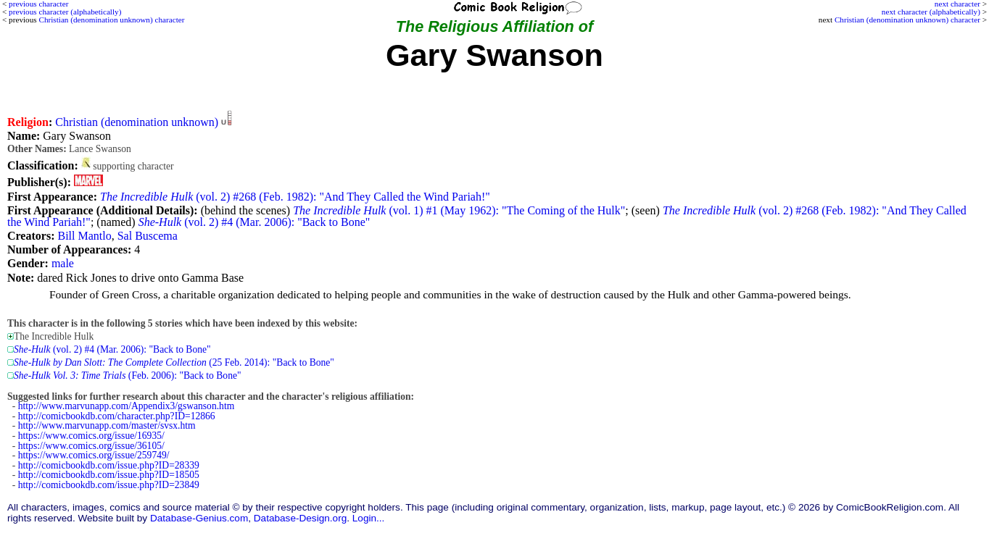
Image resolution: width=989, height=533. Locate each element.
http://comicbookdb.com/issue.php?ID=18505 (108, 474)
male (62, 263)
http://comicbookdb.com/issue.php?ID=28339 (108, 465)
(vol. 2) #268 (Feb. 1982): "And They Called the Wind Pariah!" (295, 196)
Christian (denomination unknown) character (907, 19)
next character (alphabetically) (931, 11)
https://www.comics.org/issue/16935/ (91, 435)
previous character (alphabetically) (65, 11)
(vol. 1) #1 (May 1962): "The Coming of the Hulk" (459, 210)
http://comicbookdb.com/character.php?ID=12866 (116, 416)
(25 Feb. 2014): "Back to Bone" (174, 362)
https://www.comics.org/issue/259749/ (94, 455)
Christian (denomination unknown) (136, 122)
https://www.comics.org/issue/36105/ (91, 445)
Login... (368, 518)
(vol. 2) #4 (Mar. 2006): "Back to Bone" (254, 222)
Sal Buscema (147, 236)
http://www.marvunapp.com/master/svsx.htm (107, 425)
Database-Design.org (300, 518)
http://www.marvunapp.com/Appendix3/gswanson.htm (126, 405)
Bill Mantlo (84, 236)
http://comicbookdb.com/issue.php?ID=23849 (108, 484)
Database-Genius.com (199, 518)
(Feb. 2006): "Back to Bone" (127, 375)
